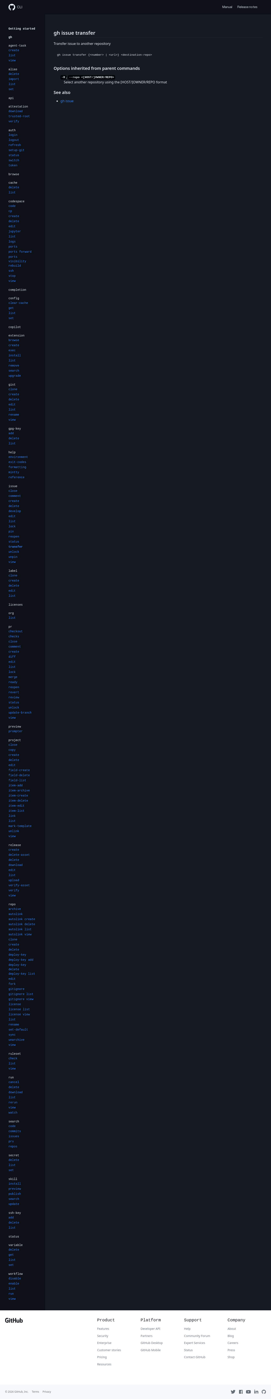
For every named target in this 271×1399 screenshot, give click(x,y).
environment (18, 457)
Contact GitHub (194, 1357)
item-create (18, 795)
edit (12, 226)
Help (187, 1329)
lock (12, 526)
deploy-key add (20, 960)
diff (12, 657)
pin (11, 531)
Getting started (21, 28)
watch (12, 1112)
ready (12, 682)
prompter (15, 731)
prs (11, 1141)
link (12, 816)
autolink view (20, 934)
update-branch (20, 712)
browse (13, 174)
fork (12, 984)
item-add (15, 785)
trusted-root (19, 116)
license (14, 1004)
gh (10, 37)
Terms (35, 1391)
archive (14, 909)
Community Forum (197, 1336)
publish (14, 1194)
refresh (14, 145)
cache (12, 183)
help (12, 452)
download (15, 111)
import (13, 79)
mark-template (20, 826)
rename (13, 414)
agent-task (17, 45)
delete (13, 74)
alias (12, 69)
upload (13, 880)
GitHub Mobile (151, 1350)
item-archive (19, 790)
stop (12, 276)
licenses (15, 604)
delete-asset (19, 855)
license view (19, 1014)
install (14, 355)
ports (12, 246)
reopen (13, 536)
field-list (17, 780)
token (12, 165)
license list (19, 1009)
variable (15, 1245)
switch (13, 160)
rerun (12, 1102)
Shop (231, 1357)
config (13, 298)
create (13, 50)
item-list (16, 811)
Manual (227, 7)
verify (13, 121)
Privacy (47, 1391)
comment (14, 496)
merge (12, 677)
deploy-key (17, 955)
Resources (104, 1364)
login (12, 135)
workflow (15, 1274)
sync (12, 1035)
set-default (18, 1029)
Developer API (150, 1329)
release (14, 845)
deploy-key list (21, 974)
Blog (231, 1336)
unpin (12, 557)
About (232, 1329)
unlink (13, 831)
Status (188, 1350)
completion (17, 290)
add (11, 433)
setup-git (16, 150)
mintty (13, 472)
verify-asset (19, 885)
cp (10, 211)
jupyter (14, 231)
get (11, 308)
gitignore (16, 989)
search (13, 370)
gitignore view (20, 999)
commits (14, 1131)
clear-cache (18, 303)
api (11, 98)
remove (13, 365)
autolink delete (21, 924)
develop (14, 511)
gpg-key (14, 428)
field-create (19, 770)
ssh (11, 271)
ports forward (20, 252)
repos (12, 1146)
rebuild (14, 265)
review (13, 697)
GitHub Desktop (152, 1343)
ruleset (14, 1054)
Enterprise (104, 1343)
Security (102, 1336)
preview (14, 726)
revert (13, 692)
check (12, 1058)
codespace (16, 201)
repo (12, 904)
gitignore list (20, 994)
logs (12, 241)
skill (12, 1179)
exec (12, 350)
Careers (233, 1343)
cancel (13, 1082)
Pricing (102, 1357)
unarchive (16, 1040)
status (13, 155)
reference (16, 477)
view (12, 60)
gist (12, 384)
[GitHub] (14, 1321)
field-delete (19, 775)
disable (14, 1278)
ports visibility (17, 259)
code (12, 206)
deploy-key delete (17, 967)
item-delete (18, 800)
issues (13, 1136)
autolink (15, 914)
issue (12, 486)
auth (12, 130)
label (12, 571)
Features (103, 1329)
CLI (15, 7)
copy (12, 750)
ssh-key (14, 1213)
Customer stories (109, 1350)
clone (12, 389)
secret (13, 1155)
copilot (14, 327)
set (11, 89)
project (14, 740)
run (11, 1077)
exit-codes (17, 462)
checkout (15, 631)
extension (16, 335)
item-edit (16, 806)
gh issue (66, 101)
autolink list (20, 929)
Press (231, 1350)
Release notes (247, 7)
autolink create (21, 919)
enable (13, 1283)
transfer (15, 547)
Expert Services (194, 1343)
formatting (17, 467)
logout (13, 140)
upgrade (14, 376)
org (11, 613)
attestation (18, 106)
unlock (13, 552)
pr (10, 627)
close (12, 491)
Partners (146, 1336)
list (12, 55)
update (13, 1204)
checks (13, 636)
